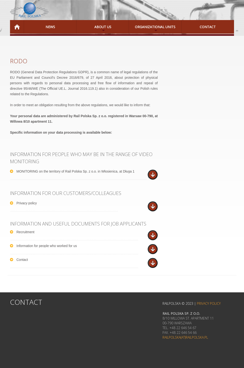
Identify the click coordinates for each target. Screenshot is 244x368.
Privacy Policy (209, 303)
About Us (93, 29)
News (50, 27)
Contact (208, 27)
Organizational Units (152, 29)
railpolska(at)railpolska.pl (185, 337)
